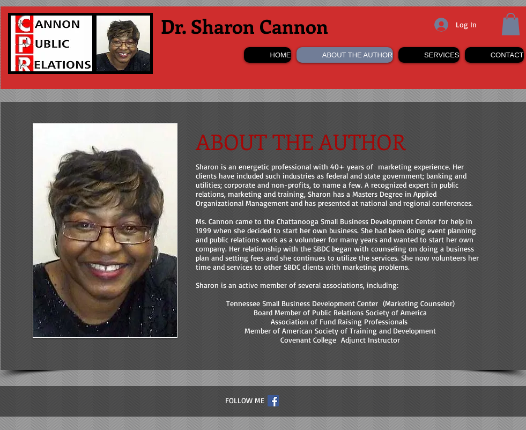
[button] (510, 24)
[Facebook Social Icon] (273, 400)
